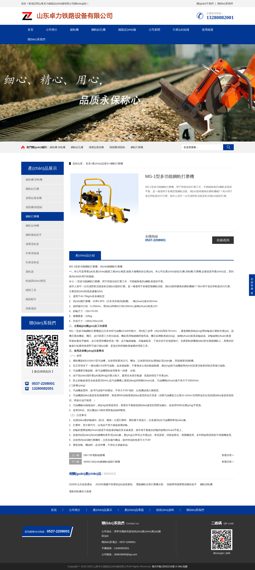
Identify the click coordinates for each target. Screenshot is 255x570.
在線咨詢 (223, 240)
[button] (126, 138)
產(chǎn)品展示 (100, 163)
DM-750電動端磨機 (94, 455)
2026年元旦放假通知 (80, 484)
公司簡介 (51, 29)
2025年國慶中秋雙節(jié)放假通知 (113, 484)
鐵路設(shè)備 (127, 29)
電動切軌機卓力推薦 (80, 491)
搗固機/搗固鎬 (117, 147)
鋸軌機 (74, 29)
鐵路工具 (31, 289)
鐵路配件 (31, 299)
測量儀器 (31, 308)
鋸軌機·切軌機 (57, 147)
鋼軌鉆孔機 (98, 29)
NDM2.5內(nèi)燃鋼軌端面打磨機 (102, 461)
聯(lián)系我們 (225, 3)
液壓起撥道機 (96, 147)
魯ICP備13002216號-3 (164, 566)
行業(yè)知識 (181, 29)
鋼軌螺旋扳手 (34, 234)
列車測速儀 (32, 253)
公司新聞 (154, 29)
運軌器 (30, 271)
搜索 (228, 147)
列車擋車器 (32, 262)
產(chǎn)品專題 (134, 509)
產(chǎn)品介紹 (85, 255)
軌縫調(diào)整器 (36, 280)
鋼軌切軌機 (206, 484)
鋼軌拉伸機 (32, 225)
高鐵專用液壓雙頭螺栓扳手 (182, 484)
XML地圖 (182, 566)
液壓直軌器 (32, 243)
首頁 (30, 29)
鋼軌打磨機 (137, 147)
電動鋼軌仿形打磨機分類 (149, 484)
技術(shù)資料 (165, 509)
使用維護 (207, 29)
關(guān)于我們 (205, 3)
